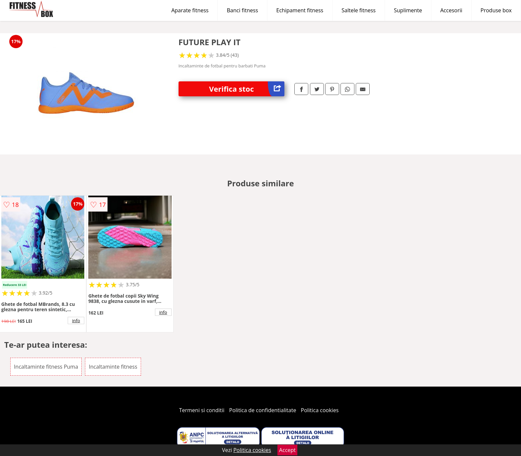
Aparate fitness (189, 10)
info (76, 320)
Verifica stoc (246, 88)
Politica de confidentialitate (262, 410)
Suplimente (408, 10)
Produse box (496, 10)
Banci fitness (242, 10)
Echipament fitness (300, 10)
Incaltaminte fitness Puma (46, 366)
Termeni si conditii (202, 410)
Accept (287, 450)
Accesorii (451, 10)
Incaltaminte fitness (113, 366)
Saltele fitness (358, 10)
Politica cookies (320, 410)
